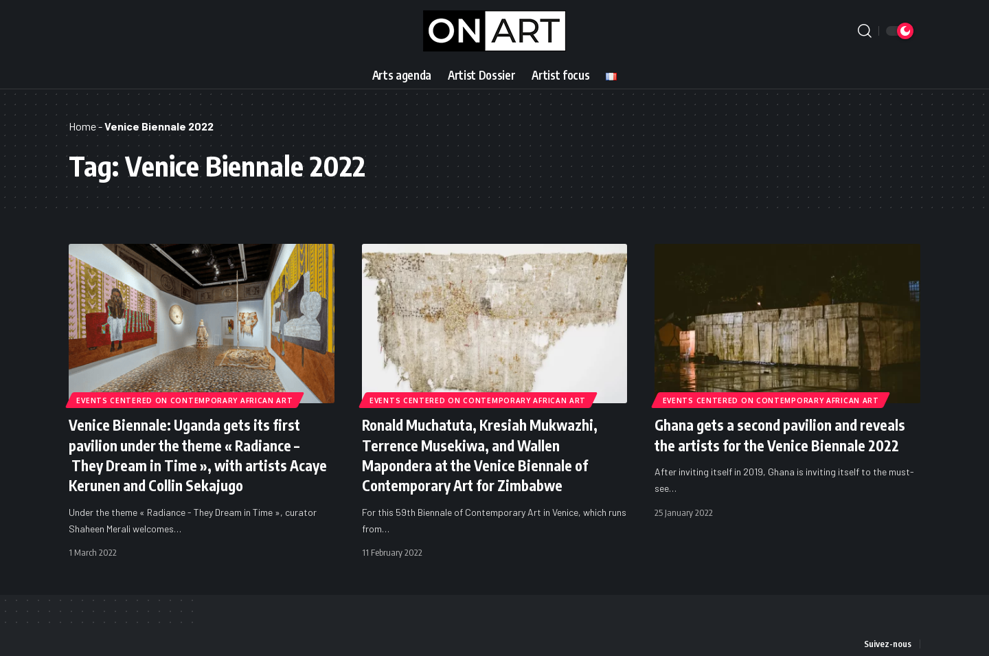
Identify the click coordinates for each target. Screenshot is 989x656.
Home (82, 126)
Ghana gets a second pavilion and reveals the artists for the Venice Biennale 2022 (786, 434)
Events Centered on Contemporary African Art (185, 400)
